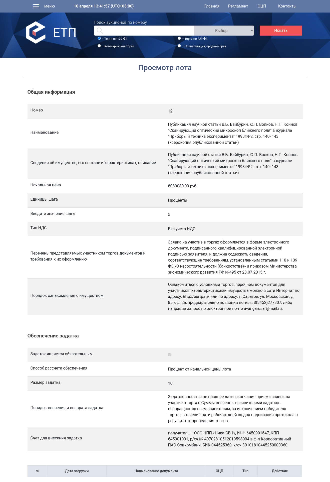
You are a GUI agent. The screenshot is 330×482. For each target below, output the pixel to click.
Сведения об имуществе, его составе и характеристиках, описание (93, 162)
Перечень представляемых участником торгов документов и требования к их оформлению (88, 256)
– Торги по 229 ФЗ (194, 39)
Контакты (287, 6)
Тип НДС (39, 227)
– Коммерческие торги (118, 46)
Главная (211, 6)
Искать (280, 30)
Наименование (45, 132)
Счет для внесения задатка (56, 438)
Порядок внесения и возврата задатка (67, 407)
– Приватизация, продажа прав (204, 46)
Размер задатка (46, 382)
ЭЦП (262, 6)
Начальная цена (46, 185)
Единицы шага (44, 199)
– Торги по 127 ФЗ (114, 39)
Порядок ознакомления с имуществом (67, 295)
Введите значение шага (53, 213)
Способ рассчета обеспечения (59, 368)
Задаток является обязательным (62, 353)
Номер (37, 110)
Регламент (238, 6)
